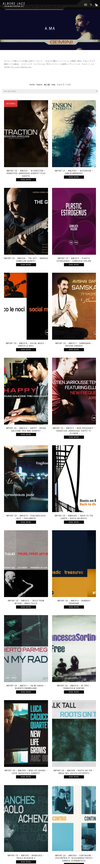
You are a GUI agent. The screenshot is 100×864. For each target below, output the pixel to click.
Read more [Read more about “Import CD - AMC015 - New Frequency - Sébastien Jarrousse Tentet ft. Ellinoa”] (74, 437)
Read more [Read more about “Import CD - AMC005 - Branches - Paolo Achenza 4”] (26, 862)
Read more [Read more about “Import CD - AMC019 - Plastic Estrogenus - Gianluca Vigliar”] (74, 265)
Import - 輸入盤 (43, 84)
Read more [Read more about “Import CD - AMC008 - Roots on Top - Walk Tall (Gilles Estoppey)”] (74, 777)
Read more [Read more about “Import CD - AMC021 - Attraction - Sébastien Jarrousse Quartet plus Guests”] (26, 180)
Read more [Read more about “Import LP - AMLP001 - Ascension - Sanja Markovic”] (74, 177)
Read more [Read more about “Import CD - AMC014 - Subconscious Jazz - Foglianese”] (26, 522)
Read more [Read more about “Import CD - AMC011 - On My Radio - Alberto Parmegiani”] (26, 692)
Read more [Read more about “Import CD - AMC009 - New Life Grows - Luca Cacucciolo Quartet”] (26, 777)
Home (32, 84)
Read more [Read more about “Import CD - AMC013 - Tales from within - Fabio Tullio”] (26, 607)
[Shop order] (50, 91)
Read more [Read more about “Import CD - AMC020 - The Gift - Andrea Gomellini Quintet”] (26, 265)
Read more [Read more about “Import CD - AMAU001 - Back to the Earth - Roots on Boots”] (74, 522)
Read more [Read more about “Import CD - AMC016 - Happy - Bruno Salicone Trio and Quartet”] (26, 434)
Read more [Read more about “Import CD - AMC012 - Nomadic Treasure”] (74, 607)
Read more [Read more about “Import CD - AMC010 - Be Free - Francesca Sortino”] (74, 692)
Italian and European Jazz (14, 6)
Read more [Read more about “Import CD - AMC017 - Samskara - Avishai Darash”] (74, 350)
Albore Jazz (14, 3)
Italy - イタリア (58, 84)
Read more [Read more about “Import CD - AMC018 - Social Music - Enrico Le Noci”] (26, 350)
